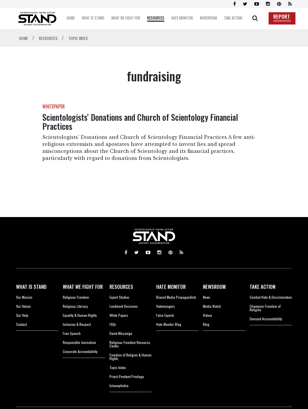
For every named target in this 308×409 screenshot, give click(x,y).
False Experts (165, 315)
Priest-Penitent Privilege (126, 376)
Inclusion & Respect (77, 324)
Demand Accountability (266, 318)
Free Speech (72, 333)
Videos (207, 315)
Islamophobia (118, 385)
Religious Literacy (75, 306)
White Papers (118, 315)
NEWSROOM (214, 286)
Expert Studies (119, 297)
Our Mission (24, 297)
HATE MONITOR (171, 286)
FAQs (112, 324)
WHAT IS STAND (31, 286)
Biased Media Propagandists (176, 297)
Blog (206, 324)
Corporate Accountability (80, 351)
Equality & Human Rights (80, 315)
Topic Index (117, 367)
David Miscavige (120, 333)
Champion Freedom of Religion (265, 308)
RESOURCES (121, 286)
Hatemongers (165, 306)
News (206, 297)
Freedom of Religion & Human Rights (130, 356)
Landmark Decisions (123, 306)
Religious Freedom (76, 297)
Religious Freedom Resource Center (129, 344)
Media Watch (212, 306)
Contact (21, 324)
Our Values (23, 306)
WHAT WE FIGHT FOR (83, 286)
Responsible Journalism (79, 342)
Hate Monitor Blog (168, 324)
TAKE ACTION (262, 286)
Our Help (22, 315)
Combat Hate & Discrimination (271, 297)
